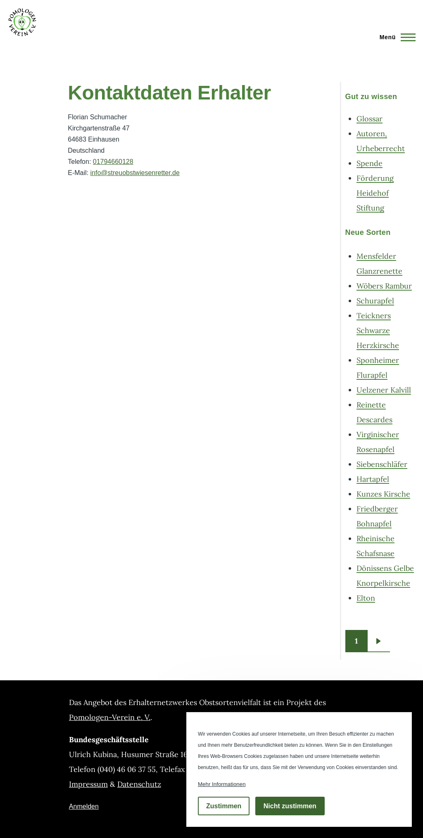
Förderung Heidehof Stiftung (375, 193)
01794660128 (113, 161)
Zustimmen (223, 806)
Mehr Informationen (222, 784)
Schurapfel (375, 300)
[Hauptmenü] (395, 37)
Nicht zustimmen (290, 806)
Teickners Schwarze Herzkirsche (377, 330)
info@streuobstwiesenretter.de (135, 172)
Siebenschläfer (381, 464)
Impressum (88, 784)
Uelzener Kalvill (383, 390)
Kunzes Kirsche (383, 494)
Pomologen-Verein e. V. (109, 717)
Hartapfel (372, 479)
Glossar (369, 118)
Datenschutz (139, 784)
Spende (369, 163)
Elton (365, 598)
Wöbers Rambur (384, 286)
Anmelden (84, 806)
